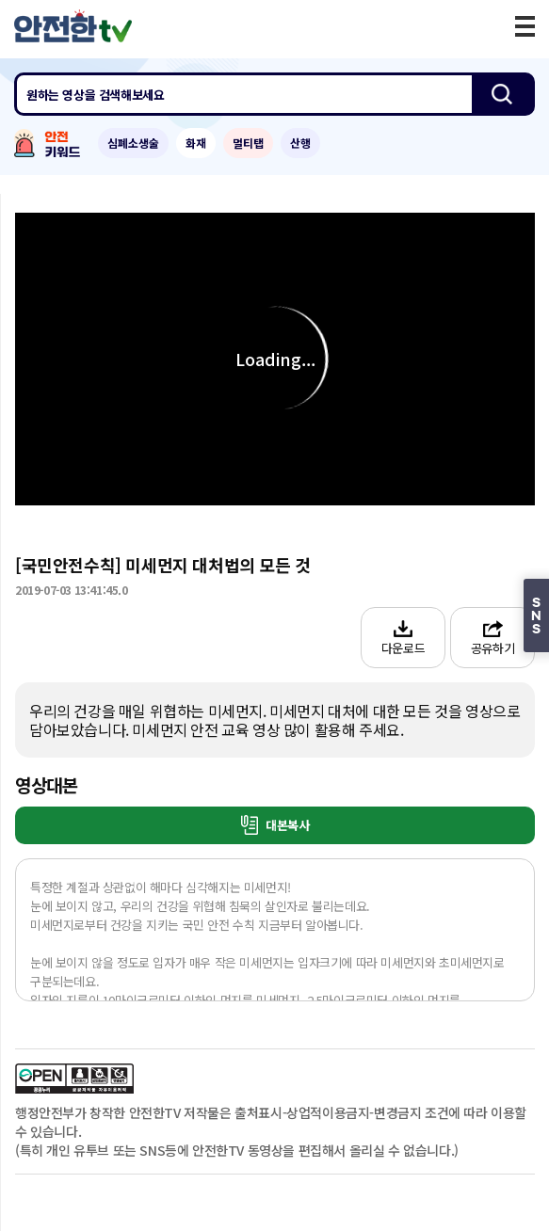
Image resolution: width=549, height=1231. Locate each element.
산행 (300, 143)
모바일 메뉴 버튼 (525, 26)
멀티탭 (248, 143)
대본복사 (275, 825)
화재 (196, 143)
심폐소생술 (133, 143)
